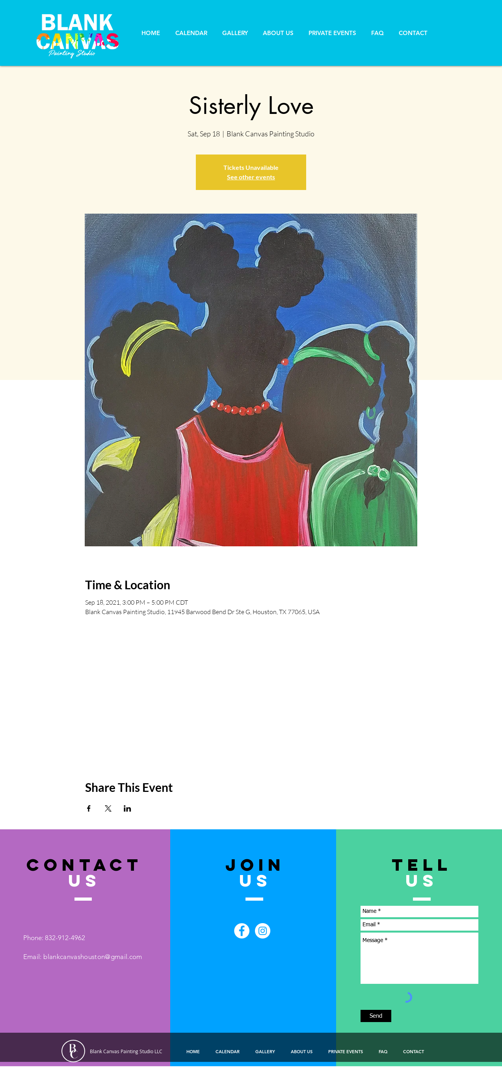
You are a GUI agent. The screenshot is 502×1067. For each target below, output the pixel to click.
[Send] (376, 1016)
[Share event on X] (108, 808)
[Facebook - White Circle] (241, 931)
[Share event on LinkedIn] (127, 808)
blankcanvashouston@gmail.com (92, 957)
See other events (251, 177)
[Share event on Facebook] (89, 808)
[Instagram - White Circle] (262, 931)
